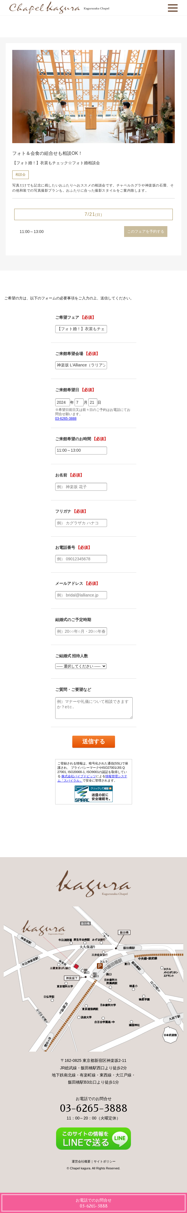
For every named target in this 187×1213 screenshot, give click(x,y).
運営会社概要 (81, 1161)
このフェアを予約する (145, 231)
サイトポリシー (105, 1161)
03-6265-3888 (94, 1108)
